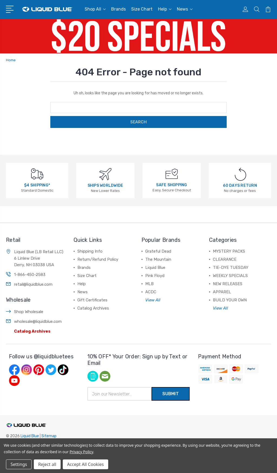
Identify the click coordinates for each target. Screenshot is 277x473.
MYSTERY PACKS (229, 251)
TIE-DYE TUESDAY (230, 267)
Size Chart (142, 9)
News (185, 9)
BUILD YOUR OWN (230, 300)
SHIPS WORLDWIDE (105, 185)
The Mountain (158, 259)
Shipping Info (90, 251)
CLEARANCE (224, 259)
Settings (19, 464)
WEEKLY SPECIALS (230, 275)
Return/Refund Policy (97, 259)
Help (165, 9)
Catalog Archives (32, 331)
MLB (149, 283)
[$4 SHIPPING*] (37, 173)
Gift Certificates (92, 300)
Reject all (47, 464)
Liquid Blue (155, 267)
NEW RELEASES (227, 283)
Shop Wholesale (28, 311)
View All (152, 300)
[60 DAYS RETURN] (240, 174)
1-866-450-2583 (29, 274)
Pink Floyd (154, 275)
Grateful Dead (158, 251)
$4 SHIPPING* (37, 185)
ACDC (150, 291)
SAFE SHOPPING (171, 185)
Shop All (95, 9)
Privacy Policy (81, 451)
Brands (118, 9)
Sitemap (49, 436)
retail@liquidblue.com (33, 284)
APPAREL (222, 291)
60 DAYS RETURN (240, 185)
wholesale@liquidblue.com (38, 321)
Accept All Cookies (85, 464)
